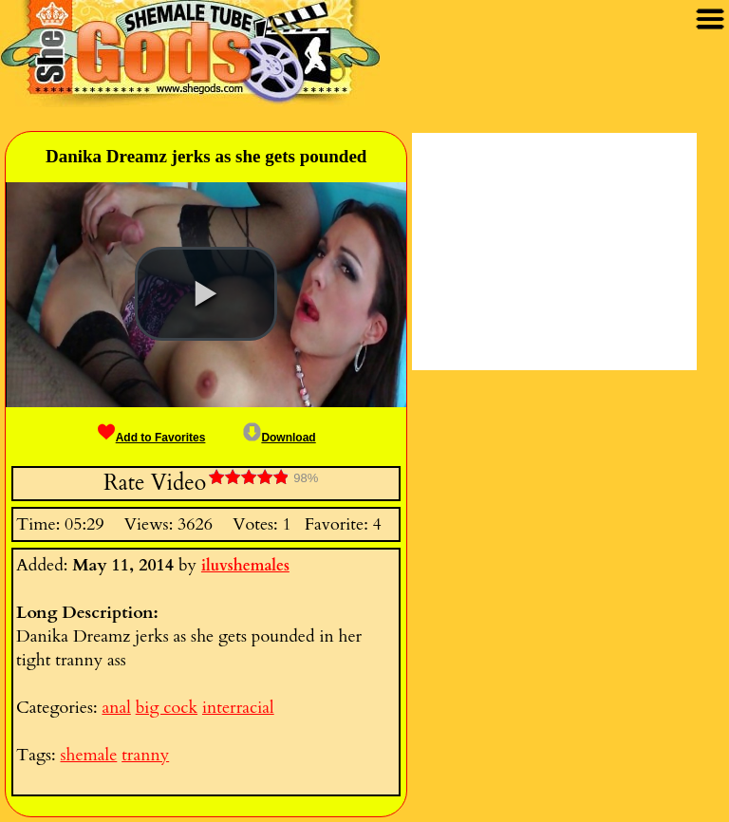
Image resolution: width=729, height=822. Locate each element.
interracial (238, 707)
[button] (206, 294)
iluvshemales (245, 565)
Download (279, 437)
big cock (166, 707)
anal (116, 707)
